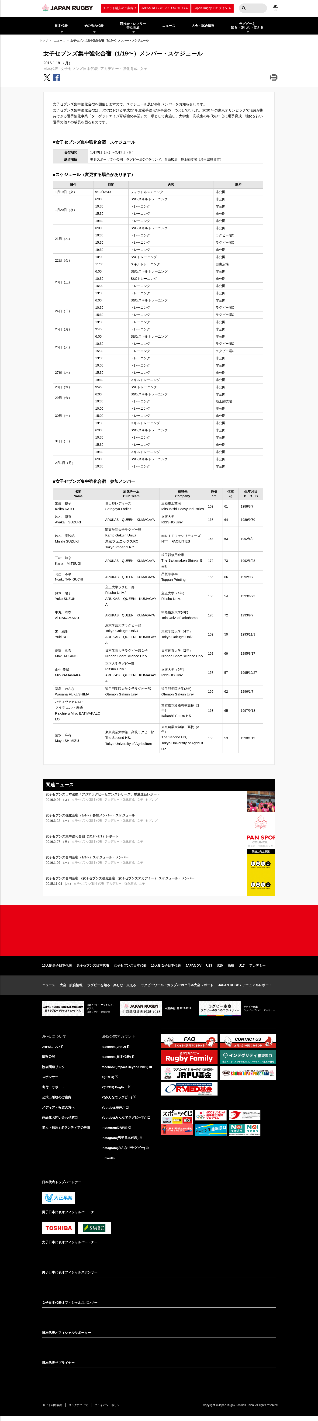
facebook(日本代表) (116, 1060)
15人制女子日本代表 (166, 968)
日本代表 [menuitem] (61, 26)
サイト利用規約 (53, 1409)
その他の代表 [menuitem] (94, 26)
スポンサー (50, 1080)
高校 (231, 968)
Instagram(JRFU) (115, 1131)
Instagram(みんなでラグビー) (123, 1152)
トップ (44, 40)
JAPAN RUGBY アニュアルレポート (245, 988)
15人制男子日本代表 (57, 968)
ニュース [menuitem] (168, 26)
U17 (242, 968)
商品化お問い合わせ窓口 (60, 1121)
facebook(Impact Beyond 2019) (126, 1070)
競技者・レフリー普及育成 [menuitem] (133, 26)
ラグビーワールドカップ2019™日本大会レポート (177, 988)
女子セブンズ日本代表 (79, 69)
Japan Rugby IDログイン (211, 8)
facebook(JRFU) (114, 1049)
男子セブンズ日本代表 (92, 968)
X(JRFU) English (114, 1090)
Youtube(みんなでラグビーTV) (124, 1121)
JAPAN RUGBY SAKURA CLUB (163, 8)
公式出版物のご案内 (56, 1101)
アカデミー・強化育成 (119, 69)
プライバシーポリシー (111, 1409)
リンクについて (80, 1409)
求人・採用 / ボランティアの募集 (66, 1131)
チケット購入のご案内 (118, 8)
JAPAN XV (193, 968)
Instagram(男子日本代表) (120, 1142)
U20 (220, 968)
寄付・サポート (53, 1090)
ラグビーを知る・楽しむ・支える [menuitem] (247, 26)
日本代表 (50, 69)
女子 (143, 69)
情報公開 (48, 1060)
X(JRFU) (108, 1080)
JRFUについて (53, 1049)
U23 (209, 968)
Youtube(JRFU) (113, 1111)
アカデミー (257, 968)
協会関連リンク (53, 1070)
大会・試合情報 (71, 988)
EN (275, 10)
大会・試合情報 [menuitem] (203, 26)
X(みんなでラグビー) (117, 1101)
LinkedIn (108, 1162)
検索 (243, 8)
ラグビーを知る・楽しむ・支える (111, 988)
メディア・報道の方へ (58, 1111)
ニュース (59, 40)
